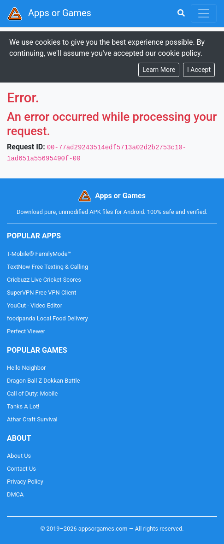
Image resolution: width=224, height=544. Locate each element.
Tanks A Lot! (23, 406)
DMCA (15, 494)
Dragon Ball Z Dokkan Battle (43, 380)
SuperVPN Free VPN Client (41, 292)
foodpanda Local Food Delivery (47, 318)
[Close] (199, 70)
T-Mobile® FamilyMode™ (39, 253)
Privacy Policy (25, 481)
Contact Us (21, 468)
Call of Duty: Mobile (32, 393)
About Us (19, 455)
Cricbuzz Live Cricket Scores (44, 279)
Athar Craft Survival (32, 419)
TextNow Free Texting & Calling (47, 266)
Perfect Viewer (26, 331)
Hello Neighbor (26, 367)
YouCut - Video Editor (34, 305)
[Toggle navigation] (204, 13)
